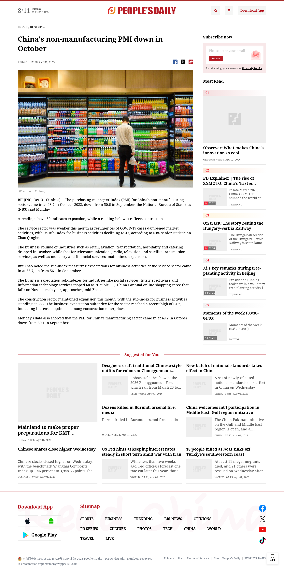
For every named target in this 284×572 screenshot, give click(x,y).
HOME (23, 27)
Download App (252, 10)
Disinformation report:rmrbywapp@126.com (48, 563)
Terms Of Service (252, 68)
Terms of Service (198, 558)
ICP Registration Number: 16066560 (128, 558)
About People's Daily (226, 558)
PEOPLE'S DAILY (255, 558)
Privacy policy (173, 558)
